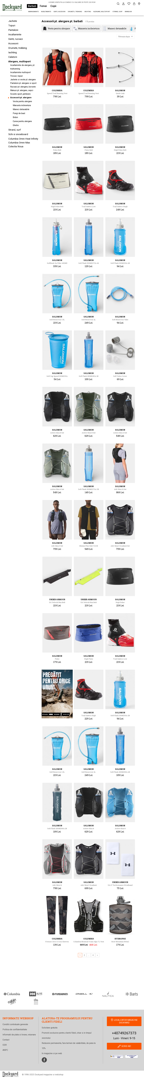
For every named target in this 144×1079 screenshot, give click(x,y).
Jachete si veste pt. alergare (23, 79)
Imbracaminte (33, 11)
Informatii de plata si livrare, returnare (19, 1034)
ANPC (5, 1050)
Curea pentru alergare (22, 121)
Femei (43, 6)
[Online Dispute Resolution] (131, 1056)
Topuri (11, 25)
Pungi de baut (19, 113)
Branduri (128, 11)
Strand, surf (117, 11)
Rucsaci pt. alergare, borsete (23, 87)
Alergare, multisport (101, 11)
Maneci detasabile (21, 109)
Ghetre (16, 125)
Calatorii (12, 56)
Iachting (87, 11)
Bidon (15, 117)
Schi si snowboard (18, 134)
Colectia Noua (15, 146)
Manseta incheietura (22, 105)
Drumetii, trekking (75, 11)
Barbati (32, 6)
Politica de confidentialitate (15, 1029)
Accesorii (13, 43)
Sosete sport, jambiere (20, 94)
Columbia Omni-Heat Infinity (23, 138)
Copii (53, 6)
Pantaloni (13, 30)
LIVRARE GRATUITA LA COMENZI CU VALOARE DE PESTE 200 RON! (72, 2)
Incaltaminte (46, 11)
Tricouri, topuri (16, 76)
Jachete (12, 21)
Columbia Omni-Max (19, 142)
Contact (6, 1040)
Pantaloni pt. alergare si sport (23, 83)
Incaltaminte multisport (20, 72)
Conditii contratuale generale (15, 1024)
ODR (5, 1045)
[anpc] (116, 1056)
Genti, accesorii (59, 11)
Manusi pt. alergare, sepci (21, 90)
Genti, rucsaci (15, 38)
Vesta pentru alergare (22, 101)
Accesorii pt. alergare (20, 97)
